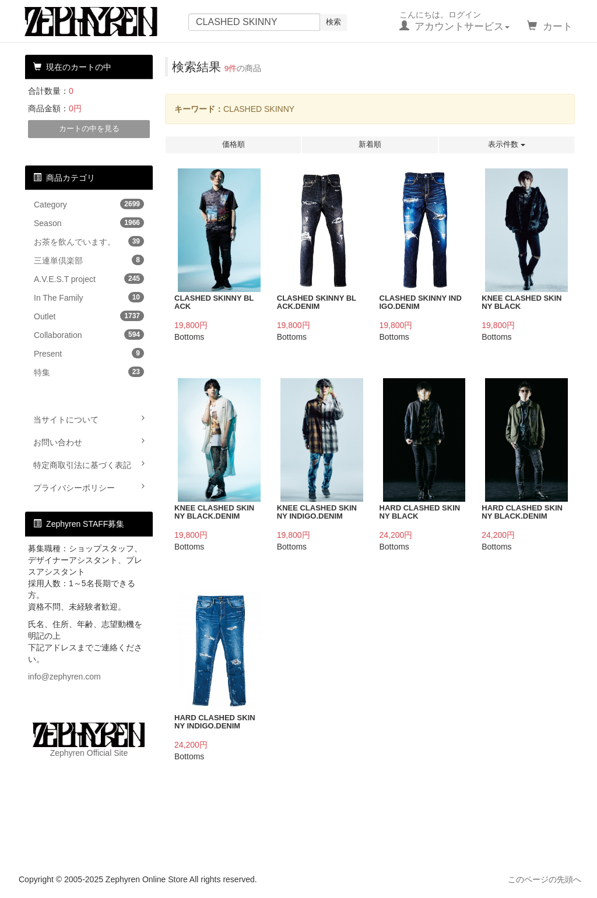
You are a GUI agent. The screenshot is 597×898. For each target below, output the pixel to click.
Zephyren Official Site (88, 740)
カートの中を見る (89, 128)
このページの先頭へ (544, 879)
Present (89, 353)
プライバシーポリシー (89, 487)
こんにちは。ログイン (454, 21)
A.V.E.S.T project (89, 278)
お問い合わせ (89, 441)
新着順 (370, 144)
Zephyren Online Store (102, 21)
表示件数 (506, 144)
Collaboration (89, 334)
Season (89, 222)
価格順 (233, 144)
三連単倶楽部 (89, 260)
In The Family (89, 297)
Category (89, 204)
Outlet (89, 316)
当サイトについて (89, 419)
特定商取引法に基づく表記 (89, 464)
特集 (89, 372)
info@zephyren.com (64, 676)
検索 (333, 21)
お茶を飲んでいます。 (89, 241)
